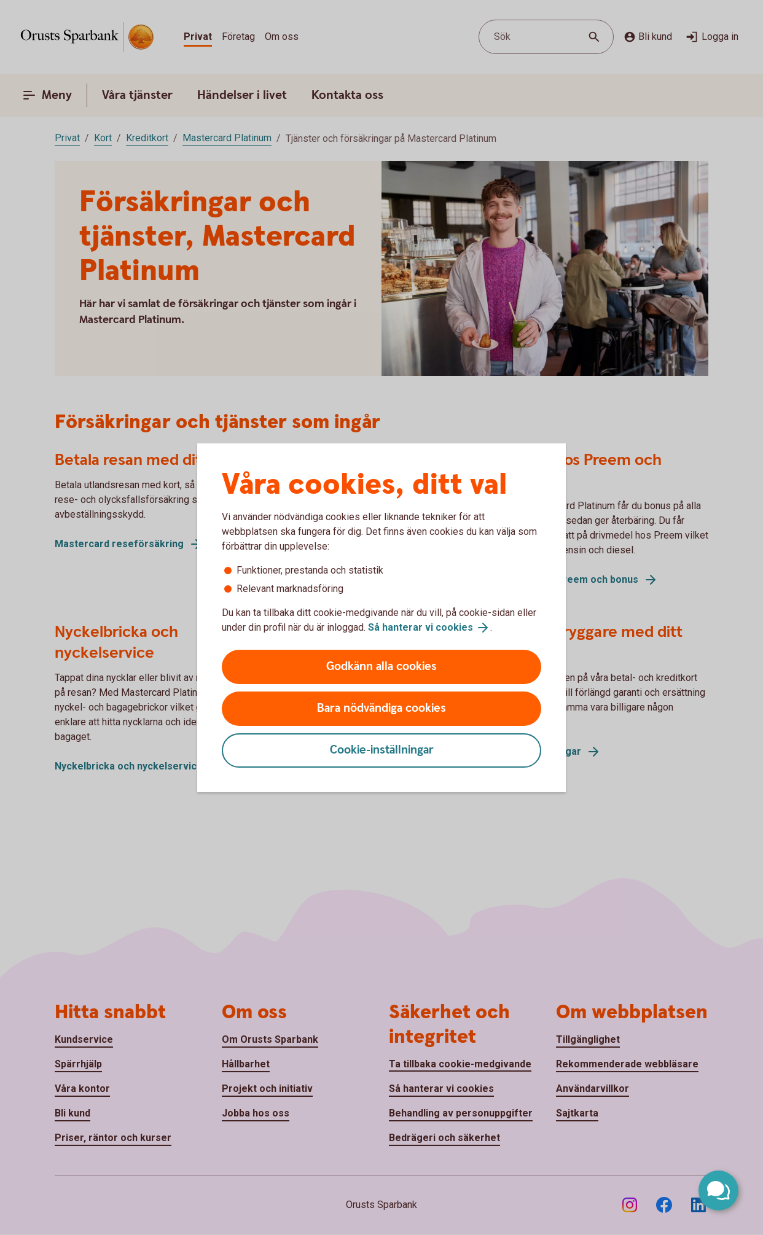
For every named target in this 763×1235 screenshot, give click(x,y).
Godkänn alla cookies (381, 666)
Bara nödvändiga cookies (381, 708)
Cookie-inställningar (382, 750)
